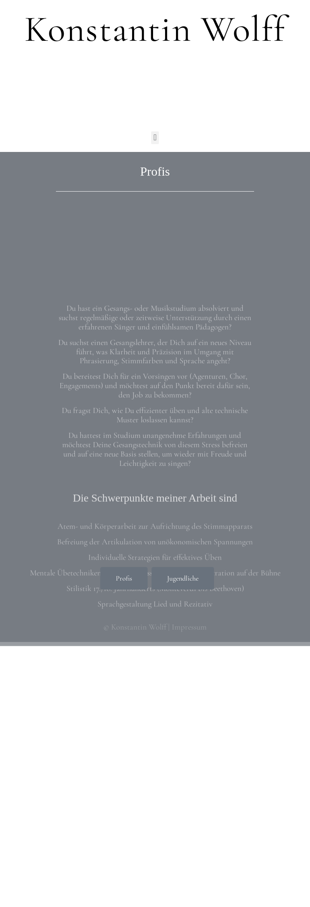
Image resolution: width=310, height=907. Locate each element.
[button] (154, 137)
